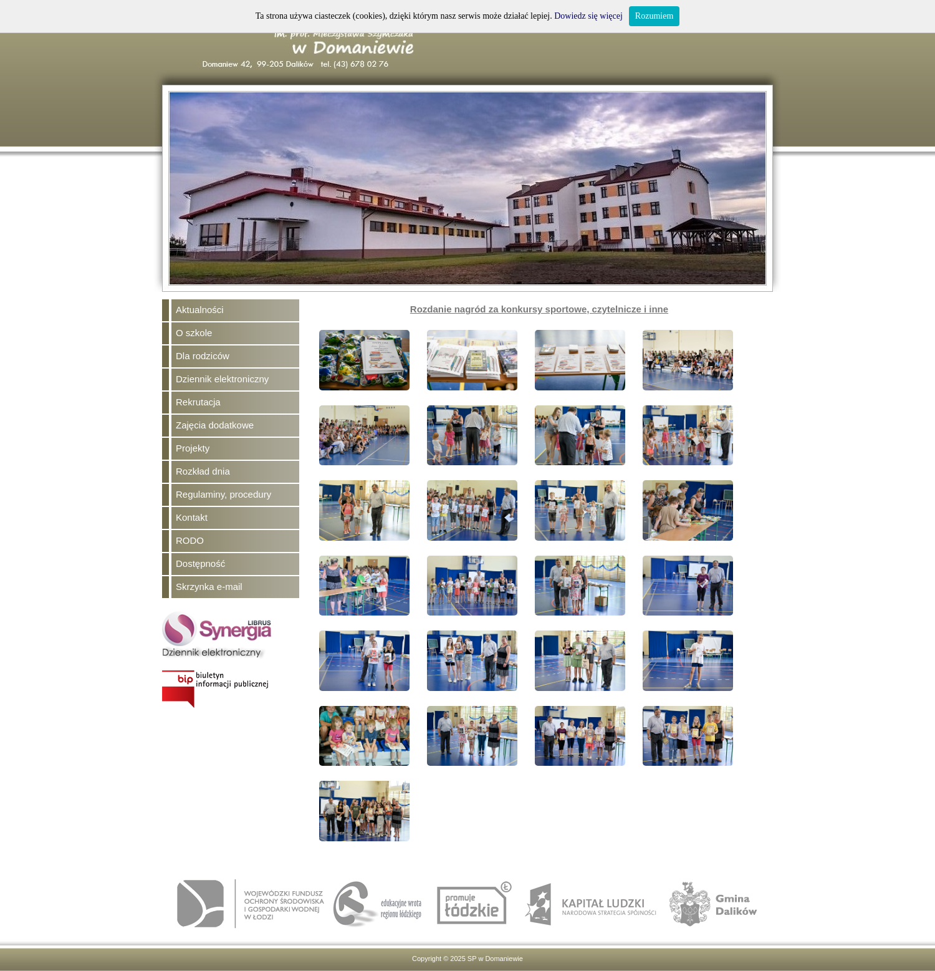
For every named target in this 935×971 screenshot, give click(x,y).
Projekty (192, 448)
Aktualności (200, 309)
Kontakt (192, 517)
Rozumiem (654, 16)
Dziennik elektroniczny (222, 379)
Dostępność (200, 563)
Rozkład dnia (203, 471)
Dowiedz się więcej (588, 16)
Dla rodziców (202, 355)
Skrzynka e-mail (209, 586)
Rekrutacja (198, 402)
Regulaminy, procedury (223, 494)
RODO (190, 540)
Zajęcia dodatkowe (215, 425)
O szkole (194, 332)
